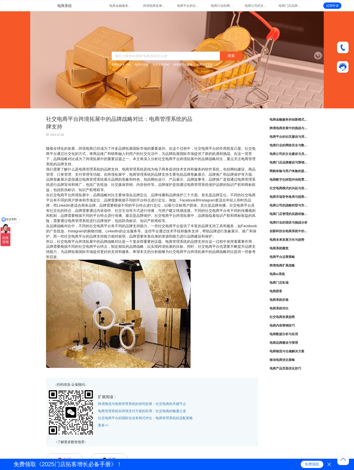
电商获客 (276, 291)
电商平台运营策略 (282, 257)
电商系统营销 (161, 64)
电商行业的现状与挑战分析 (288, 222)
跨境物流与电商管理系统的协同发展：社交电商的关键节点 (142, 404)
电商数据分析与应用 (284, 334)
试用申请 (332, 5)
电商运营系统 (205, 64)
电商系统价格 (279, 300)
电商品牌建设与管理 (284, 342)
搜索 (231, 56)
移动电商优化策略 (282, 360)
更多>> (103, 425)
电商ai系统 (277, 274)
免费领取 (312, 464)
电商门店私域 (279, 282)
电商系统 (64, 6)
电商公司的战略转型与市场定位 (289, 205)
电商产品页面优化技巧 (285, 368)
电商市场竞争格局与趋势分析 (289, 197)
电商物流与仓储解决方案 (287, 351)
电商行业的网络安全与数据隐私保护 (222, 5)
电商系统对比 (279, 308)
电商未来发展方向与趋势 (287, 239)
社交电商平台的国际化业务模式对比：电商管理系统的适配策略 (145, 418)
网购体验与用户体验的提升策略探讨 (289, 171)
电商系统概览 (279, 248)
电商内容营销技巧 (282, 325)
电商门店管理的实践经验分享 (289, 214)
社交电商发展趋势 (282, 317)
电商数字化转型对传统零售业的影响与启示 (289, 179)
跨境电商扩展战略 (282, 265)
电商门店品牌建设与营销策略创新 (290, 5)
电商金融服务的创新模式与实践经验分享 (120, 5)
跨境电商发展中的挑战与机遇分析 (154, 5)
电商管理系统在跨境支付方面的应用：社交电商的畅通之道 (142, 411)
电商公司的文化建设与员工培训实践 (256, 5)
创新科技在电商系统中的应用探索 (289, 231)
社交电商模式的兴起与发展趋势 (289, 188)
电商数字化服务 (182, 64)
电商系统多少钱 (121, 64)
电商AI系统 (141, 64)
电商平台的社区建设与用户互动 (188, 5)
